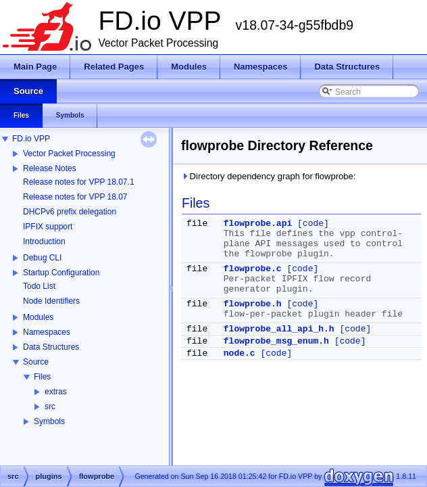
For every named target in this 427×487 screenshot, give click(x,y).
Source (36, 362)
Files (42, 376)
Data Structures (51, 347)
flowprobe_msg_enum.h (276, 341)
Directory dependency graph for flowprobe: (268, 176)
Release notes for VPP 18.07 (75, 197)
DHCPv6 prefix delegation (69, 211)
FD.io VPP (31, 138)
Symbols (49, 421)
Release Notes (49, 168)
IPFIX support (47, 226)
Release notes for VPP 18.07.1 (78, 182)
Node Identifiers (51, 301)
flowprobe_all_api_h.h (279, 329)
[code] (313, 223)
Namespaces (46, 332)
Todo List (39, 286)
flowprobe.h (253, 304)
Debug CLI (42, 257)
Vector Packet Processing (69, 153)
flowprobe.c (253, 269)
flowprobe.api (258, 223)
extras (56, 391)
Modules (38, 317)
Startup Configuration (61, 272)
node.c (239, 353)
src (50, 406)
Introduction (44, 241)
